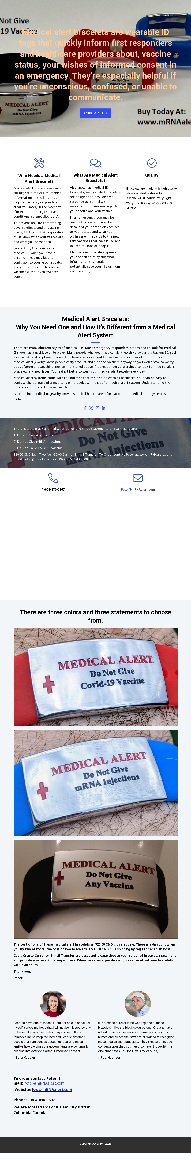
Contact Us (95, 113)
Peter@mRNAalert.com (138, 489)
